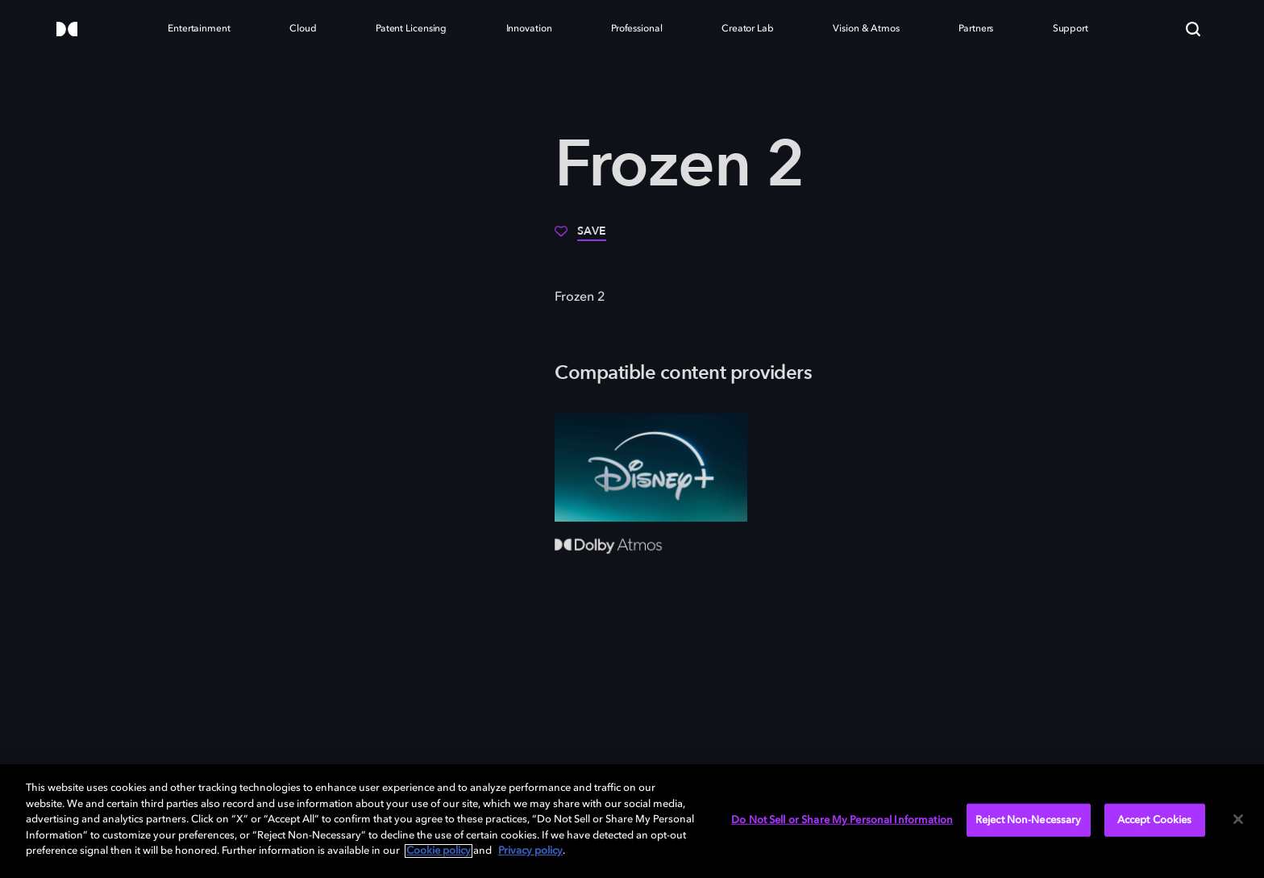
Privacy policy (530, 851)
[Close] (1238, 819)
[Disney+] (651, 468)
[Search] (1193, 29)
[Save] (580, 237)
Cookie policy (438, 851)
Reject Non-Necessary (1028, 819)
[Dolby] (67, 30)
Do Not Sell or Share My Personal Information (842, 819)
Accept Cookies (1154, 819)
